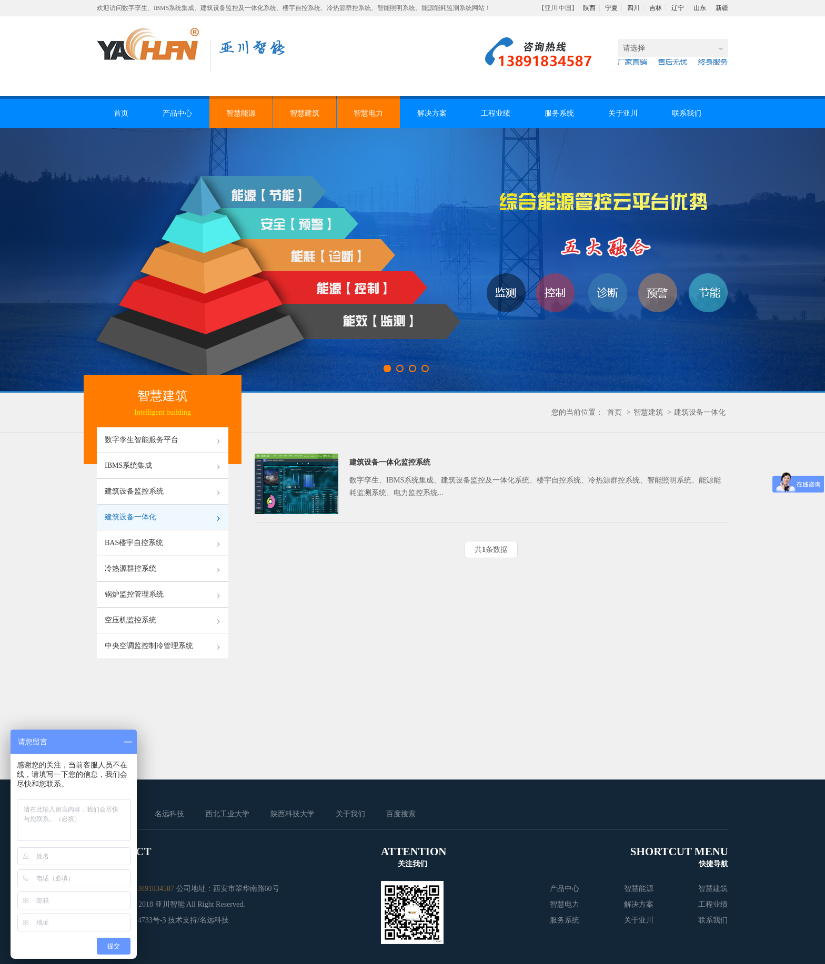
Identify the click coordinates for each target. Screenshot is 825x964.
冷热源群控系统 (162, 568)
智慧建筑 (304, 113)
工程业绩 (495, 113)
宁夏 (611, 8)
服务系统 (559, 113)
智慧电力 (368, 113)
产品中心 (177, 113)
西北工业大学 (227, 814)
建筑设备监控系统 (162, 491)
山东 (699, 8)
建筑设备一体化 (700, 412)
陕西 (589, 8)
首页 (121, 113)
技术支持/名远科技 (198, 920)
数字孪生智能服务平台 (162, 440)
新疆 (722, 8)
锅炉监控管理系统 (162, 594)
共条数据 (491, 549)
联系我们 (686, 113)
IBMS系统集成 (162, 465)
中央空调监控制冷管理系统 (162, 646)
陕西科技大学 (292, 814)
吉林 (655, 8)
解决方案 (432, 113)
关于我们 (350, 814)
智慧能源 (241, 113)
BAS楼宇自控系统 (162, 543)
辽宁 (677, 8)
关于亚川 (623, 113)
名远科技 (169, 814)
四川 (633, 8)
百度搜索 (401, 814)
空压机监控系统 (162, 620)
